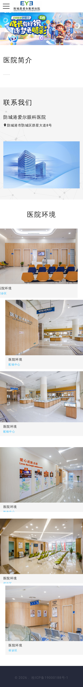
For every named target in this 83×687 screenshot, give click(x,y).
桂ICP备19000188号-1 (49, 678)
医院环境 (26, 359)
